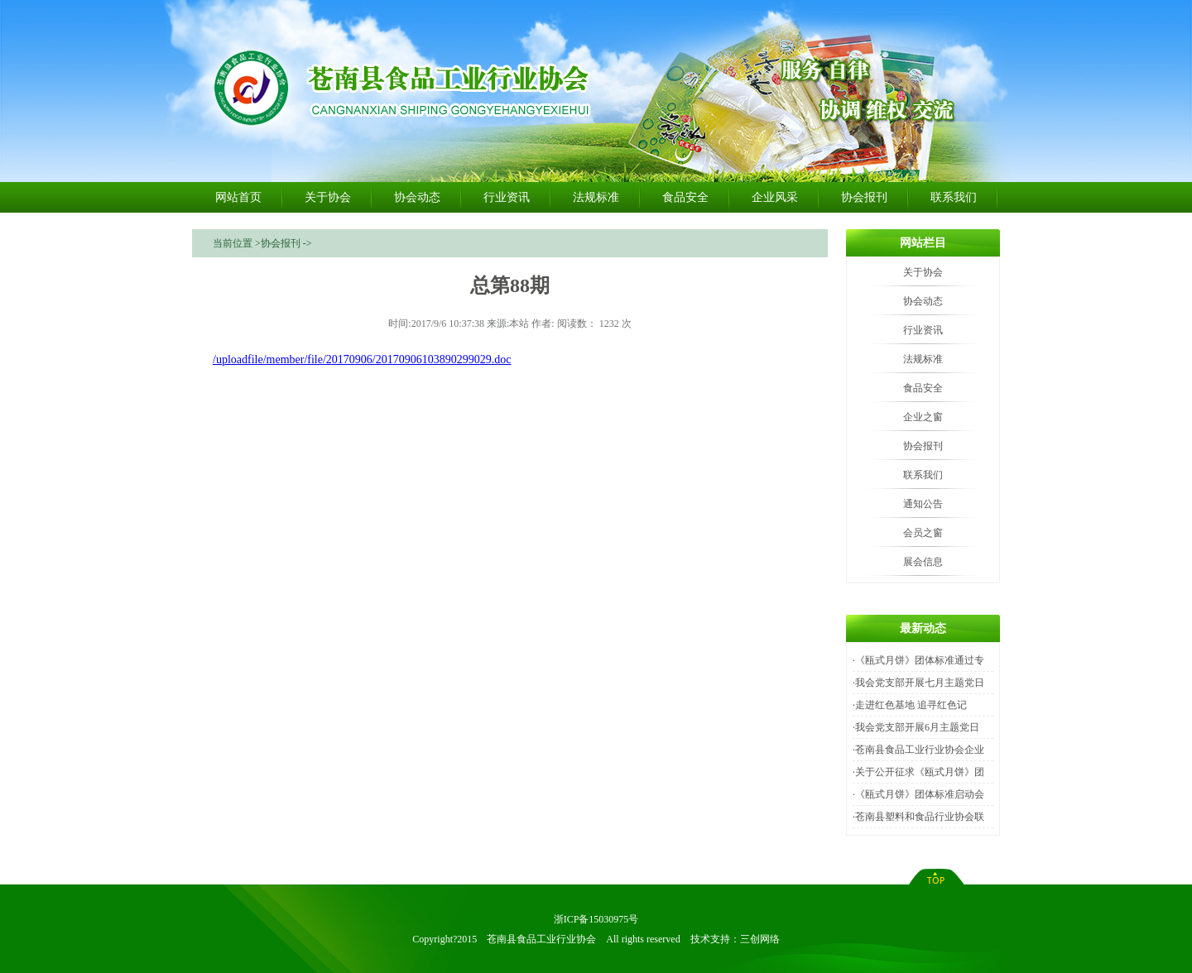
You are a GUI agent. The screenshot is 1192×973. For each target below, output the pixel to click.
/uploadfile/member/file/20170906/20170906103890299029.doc (362, 359)
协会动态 (417, 197)
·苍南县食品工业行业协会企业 (918, 749)
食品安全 (685, 197)
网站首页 (238, 197)
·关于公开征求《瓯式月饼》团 (918, 772)
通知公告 (923, 504)
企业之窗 (923, 417)
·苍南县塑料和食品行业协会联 (918, 816)
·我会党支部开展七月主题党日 (918, 682)
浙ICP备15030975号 (596, 919)
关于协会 (328, 197)
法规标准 (596, 197)
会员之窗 (923, 533)
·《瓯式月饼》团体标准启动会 (918, 794)
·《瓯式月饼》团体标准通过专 (918, 660)
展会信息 (923, 562)
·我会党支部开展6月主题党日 (916, 727)
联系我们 (953, 197)
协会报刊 (864, 197)
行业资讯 (506, 197)
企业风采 (775, 197)
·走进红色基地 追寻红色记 (910, 705)
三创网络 (760, 939)
